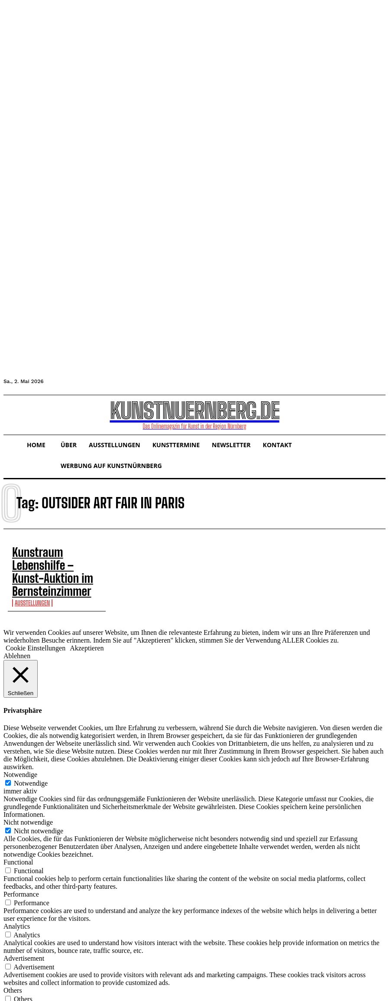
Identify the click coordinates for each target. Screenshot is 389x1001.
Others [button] (12, 969)
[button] (18, 413)
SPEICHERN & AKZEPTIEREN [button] (50, 993)
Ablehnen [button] (16, 634)
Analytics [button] (16, 905)
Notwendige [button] (20, 753)
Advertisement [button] (23, 937)
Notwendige (31, 762)
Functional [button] (18, 841)
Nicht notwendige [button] (28, 801)
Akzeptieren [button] (87, 626)
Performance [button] (21, 873)
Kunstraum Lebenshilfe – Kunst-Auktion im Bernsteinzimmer (36, 561)
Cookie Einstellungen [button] (35, 626)
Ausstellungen (32, 581)
